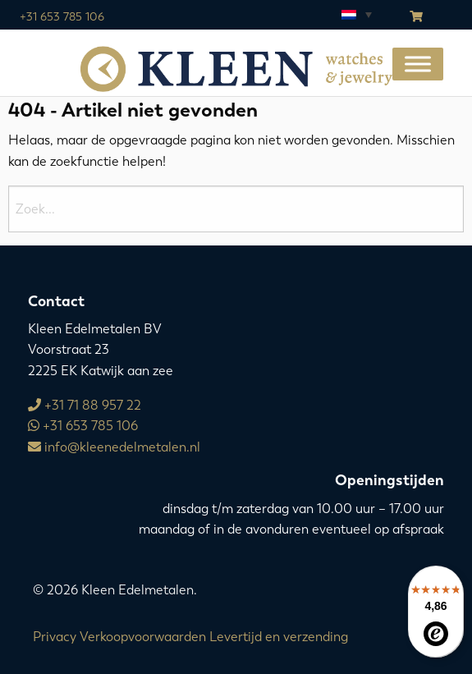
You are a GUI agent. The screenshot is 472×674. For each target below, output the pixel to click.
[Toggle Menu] (418, 63)
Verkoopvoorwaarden (143, 636)
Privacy (54, 636)
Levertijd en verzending (278, 636)
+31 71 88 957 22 (84, 405)
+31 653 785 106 (62, 17)
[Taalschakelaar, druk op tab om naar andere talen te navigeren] (355, 14)
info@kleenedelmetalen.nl (114, 447)
